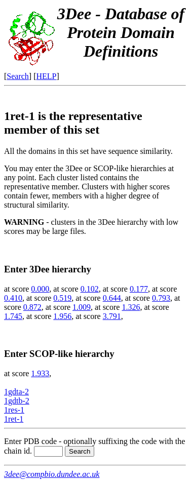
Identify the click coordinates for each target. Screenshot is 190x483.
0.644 (112, 298)
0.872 (32, 307)
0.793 (161, 298)
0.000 (40, 289)
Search (18, 76)
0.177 (139, 289)
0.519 (62, 298)
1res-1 (14, 410)
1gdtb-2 (16, 400)
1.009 (81, 307)
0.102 (90, 289)
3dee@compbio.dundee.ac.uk (51, 474)
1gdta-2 (16, 391)
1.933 (40, 373)
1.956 (62, 316)
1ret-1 (13, 419)
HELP (46, 76)
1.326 (131, 307)
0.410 (13, 298)
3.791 (112, 316)
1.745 (13, 316)
